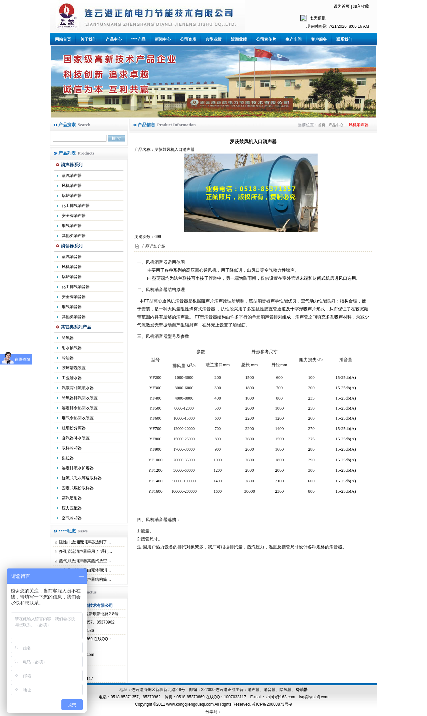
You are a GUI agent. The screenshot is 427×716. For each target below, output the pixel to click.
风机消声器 (72, 185)
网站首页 (63, 39)
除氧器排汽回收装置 (80, 398)
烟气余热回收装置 (78, 418)
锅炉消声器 (72, 195)
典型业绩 (213, 39)
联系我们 (344, 39)
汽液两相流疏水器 (78, 388)
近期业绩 (239, 39)
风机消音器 (72, 266)
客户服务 (319, 39)
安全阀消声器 (74, 215)
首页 (321, 125)
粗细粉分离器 (74, 428)
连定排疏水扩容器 (78, 468)
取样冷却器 (72, 448)
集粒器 (68, 458)
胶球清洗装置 (74, 368)
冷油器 (302, 689)
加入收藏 (361, 6)
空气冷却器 (72, 518)
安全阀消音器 (74, 296)
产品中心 (114, 39)
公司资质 (188, 39)
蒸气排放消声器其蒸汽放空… (85, 560)
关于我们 (88, 39)
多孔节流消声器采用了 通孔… (85, 551)
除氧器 (68, 337)
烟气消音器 (72, 306)
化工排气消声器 (76, 205)
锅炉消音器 (72, 276)
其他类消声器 (74, 235)
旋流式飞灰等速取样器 (82, 478)
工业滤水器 (72, 378)
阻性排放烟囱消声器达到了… (85, 542)
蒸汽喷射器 (72, 498)
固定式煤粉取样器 (78, 488)
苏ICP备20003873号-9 (271, 704)
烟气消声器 (72, 225)
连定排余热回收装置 (80, 408)
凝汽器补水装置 (76, 438)
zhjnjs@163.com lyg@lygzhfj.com (297, 697)
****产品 (138, 39)
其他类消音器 (74, 316)
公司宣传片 (266, 39)
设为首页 (342, 6)
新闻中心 (163, 39)
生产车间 (294, 39)
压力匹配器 (72, 508)
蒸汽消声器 (72, 175)
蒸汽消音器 (72, 256)
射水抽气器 (72, 347)
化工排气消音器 (76, 286)
